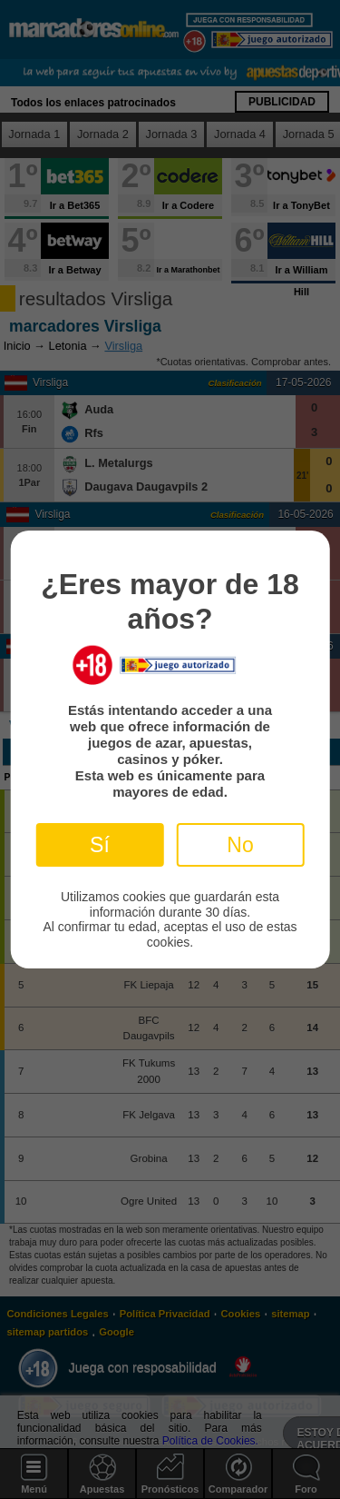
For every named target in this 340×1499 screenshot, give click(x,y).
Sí (100, 845)
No (240, 845)
